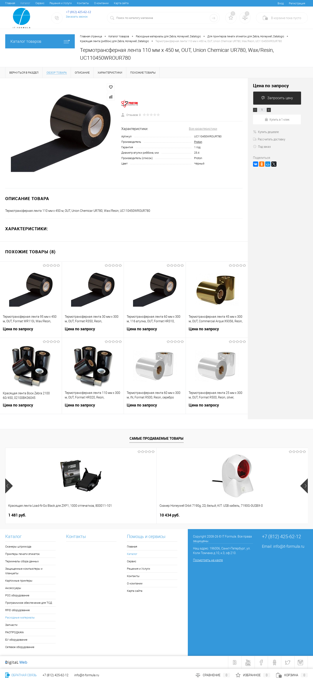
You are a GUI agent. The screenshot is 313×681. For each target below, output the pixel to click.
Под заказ (262, 146)
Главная (10, 3)
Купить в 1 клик (277, 119)
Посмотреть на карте (208, 560)
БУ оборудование (16, 639)
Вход (281, 3)
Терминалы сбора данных (22, 561)
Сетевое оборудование (19, 647)
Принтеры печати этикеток (22, 554)
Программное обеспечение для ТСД (28, 602)
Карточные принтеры (18, 580)
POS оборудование (17, 595)
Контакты (83, 3)
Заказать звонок (77, 16)
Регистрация (297, 3)
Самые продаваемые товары (156, 438)
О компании (101, 3)
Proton (198, 141)
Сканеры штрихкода (18, 546)
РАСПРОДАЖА (14, 632)
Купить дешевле (266, 132)
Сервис (39, 3)
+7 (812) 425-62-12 (55, 675)
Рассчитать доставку (269, 139)
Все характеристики (203, 128)
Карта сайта (121, 3)
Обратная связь (21, 675)
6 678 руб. (244, 515)
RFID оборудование (17, 610)
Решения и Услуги (61, 3)
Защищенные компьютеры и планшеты (23, 571)
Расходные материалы (20, 617)
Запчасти (11, 625)
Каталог (25, 3)
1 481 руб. (17, 515)
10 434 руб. (94, 515)
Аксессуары (13, 588)
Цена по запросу (31, 331)
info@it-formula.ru (288, 546)
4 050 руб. (168, 515)
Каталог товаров (40, 41)
